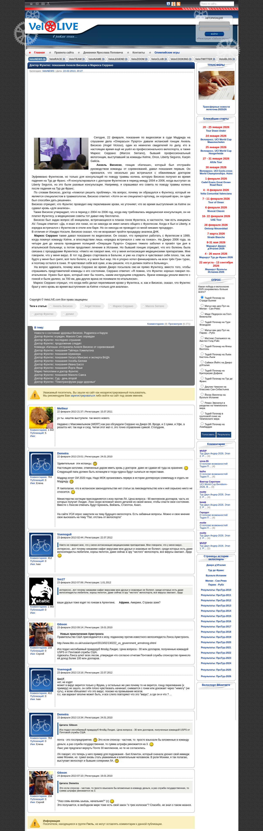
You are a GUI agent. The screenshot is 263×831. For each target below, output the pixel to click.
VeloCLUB (157, 59)
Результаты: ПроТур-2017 (216, 626)
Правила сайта (64, 52)
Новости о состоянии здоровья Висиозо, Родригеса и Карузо (71, 333)
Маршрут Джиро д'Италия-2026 (216, 247)
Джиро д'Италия (216, 565)
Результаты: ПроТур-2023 (216, 658)
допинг (70, 314)
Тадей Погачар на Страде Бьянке (212, 299)
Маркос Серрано (123, 306)
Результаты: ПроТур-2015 (216, 616)
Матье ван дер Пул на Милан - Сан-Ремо (214, 307)
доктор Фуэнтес (44, 314)
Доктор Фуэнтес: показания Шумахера (57, 353)
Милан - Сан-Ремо (216, 580)
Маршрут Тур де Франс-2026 (216, 257)
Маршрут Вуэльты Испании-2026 (216, 270)
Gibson (62, 624)
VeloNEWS (36, 59)
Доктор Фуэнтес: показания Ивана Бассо (59, 364)
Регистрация (204, 38)
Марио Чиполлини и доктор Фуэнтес (56, 371)
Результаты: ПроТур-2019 (216, 637)
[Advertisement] (132, 105)
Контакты (138, 52)
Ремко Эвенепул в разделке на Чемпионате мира (213, 405)
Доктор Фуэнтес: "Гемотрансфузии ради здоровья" (65, 381)
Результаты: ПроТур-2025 (216, 669)
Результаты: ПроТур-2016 (216, 621)
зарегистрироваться (83, 395)
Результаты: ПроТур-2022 (216, 652)
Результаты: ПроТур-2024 (216, 663)
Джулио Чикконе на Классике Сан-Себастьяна (214, 388)
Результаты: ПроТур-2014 (216, 611)
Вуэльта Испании (216, 575)
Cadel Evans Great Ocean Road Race (216, 183)
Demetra (63, 453)
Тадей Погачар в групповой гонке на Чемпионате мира (211, 416)
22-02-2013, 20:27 (73, 71)
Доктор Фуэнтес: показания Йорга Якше (58, 367)
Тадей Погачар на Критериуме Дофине (212, 371)
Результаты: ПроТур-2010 (216, 590)
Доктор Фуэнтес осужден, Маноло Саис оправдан (64, 336)
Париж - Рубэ (216, 584)
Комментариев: (38, 430)
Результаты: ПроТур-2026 (216, 676)
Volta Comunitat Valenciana (216, 193)
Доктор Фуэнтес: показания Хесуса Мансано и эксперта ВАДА (72, 357)
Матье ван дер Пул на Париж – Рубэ (214, 331)
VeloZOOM (137, 59)
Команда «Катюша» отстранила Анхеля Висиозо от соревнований (74, 347)
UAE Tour (216, 219)
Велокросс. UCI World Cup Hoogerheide (215, 152)
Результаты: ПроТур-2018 (216, 631)
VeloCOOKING (179, 59)
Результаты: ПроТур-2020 (216, 642)
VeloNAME (95, 59)
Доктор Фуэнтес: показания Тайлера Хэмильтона (64, 350)
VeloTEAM (75, 59)
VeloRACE (55, 59)
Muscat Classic (216, 211)
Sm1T (61, 579)
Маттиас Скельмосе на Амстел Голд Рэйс (215, 339)
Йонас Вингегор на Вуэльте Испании (213, 396)
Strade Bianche (216, 237)
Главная (39, 52)
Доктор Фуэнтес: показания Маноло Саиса (60, 374)
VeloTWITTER (203, 59)
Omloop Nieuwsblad (216, 228)
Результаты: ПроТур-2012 (216, 600)
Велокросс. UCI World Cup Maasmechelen (215, 140)
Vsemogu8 (64, 534)
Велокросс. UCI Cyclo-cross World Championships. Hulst (216, 172)
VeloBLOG (225, 59)
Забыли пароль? (221, 38)
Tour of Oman (216, 202)
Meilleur (62, 408)
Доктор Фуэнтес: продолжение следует (58, 343)
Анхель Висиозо (62, 306)
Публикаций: (37, 433)
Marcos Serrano (155, 306)
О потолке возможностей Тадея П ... (213, 465)
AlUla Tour (216, 162)
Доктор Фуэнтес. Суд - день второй (55, 378)
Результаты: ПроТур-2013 (216, 605)
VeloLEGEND (116, 59)
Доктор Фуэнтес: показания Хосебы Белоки (60, 360)
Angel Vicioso (93, 306)
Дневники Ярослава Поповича (103, 52)
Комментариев (155, 324)
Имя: (33, 436)
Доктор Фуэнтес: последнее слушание (57, 340)
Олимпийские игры (167, 52)
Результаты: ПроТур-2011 (216, 595)
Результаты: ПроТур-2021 (216, 647)
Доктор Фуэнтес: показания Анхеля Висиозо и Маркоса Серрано (71, 65)
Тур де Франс (216, 570)
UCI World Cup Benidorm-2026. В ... (214, 485)
